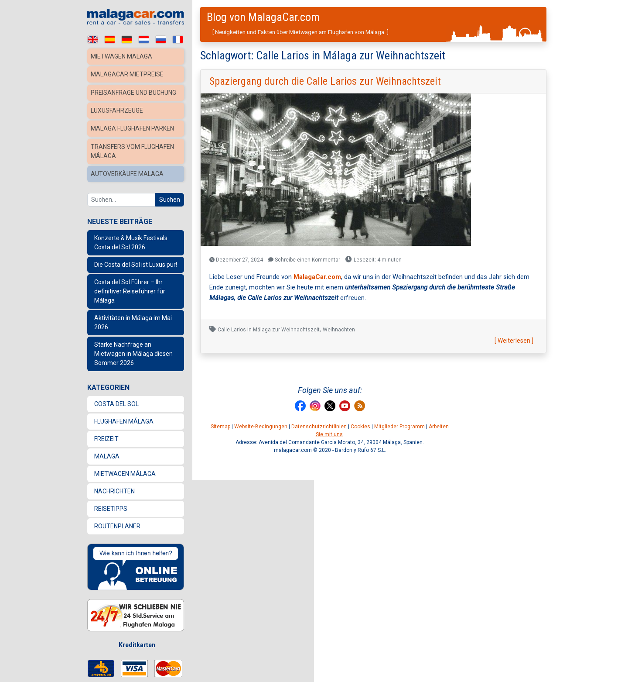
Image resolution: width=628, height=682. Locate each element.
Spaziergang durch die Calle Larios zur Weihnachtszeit (325, 81)
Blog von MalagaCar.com (263, 17)
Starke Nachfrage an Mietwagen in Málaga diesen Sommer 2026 (133, 358)
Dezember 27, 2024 (236, 260)
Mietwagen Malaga (122, 56)
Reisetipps (110, 513)
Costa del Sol (116, 408)
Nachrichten (114, 496)
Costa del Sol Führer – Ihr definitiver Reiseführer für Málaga (129, 296)
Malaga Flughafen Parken (134, 135)
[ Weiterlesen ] (514, 340)
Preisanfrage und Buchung (120, 96)
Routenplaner (117, 530)
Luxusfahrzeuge (118, 117)
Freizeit (106, 443)
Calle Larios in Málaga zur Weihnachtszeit (269, 330)
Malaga (106, 461)
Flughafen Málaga (124, 426)
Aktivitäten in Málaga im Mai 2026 (133, 327)
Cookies (360, 427)
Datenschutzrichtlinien (319, 427)
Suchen (169, 204)
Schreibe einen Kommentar (304, 260)
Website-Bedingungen (260, 427)
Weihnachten (339, 330)
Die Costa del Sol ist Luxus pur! (135, 269)
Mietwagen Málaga (125, 478)
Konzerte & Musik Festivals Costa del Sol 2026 (130, 247)
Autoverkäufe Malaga (128, 179)
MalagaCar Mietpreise (128, 73)
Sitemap (220, 427)
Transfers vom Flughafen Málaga (134, 157)
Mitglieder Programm (399, 427)
